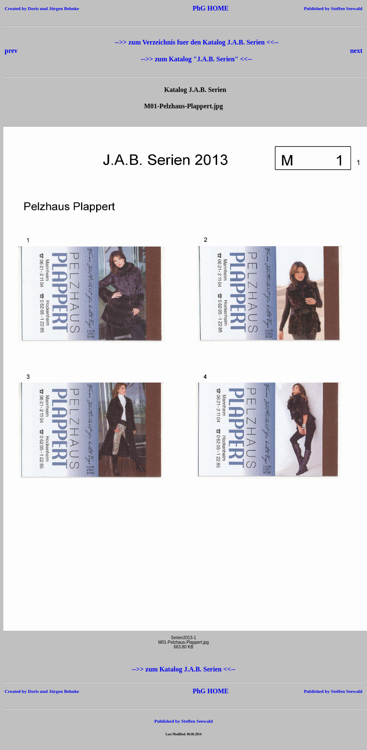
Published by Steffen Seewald (333, 8)
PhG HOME (198, 8)
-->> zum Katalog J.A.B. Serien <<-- (183, 669)
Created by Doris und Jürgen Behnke (42, 8)
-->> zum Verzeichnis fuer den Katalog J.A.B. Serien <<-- (196, 42)
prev (11, 50)
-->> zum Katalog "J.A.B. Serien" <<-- (196, 59)
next (356, 50)
